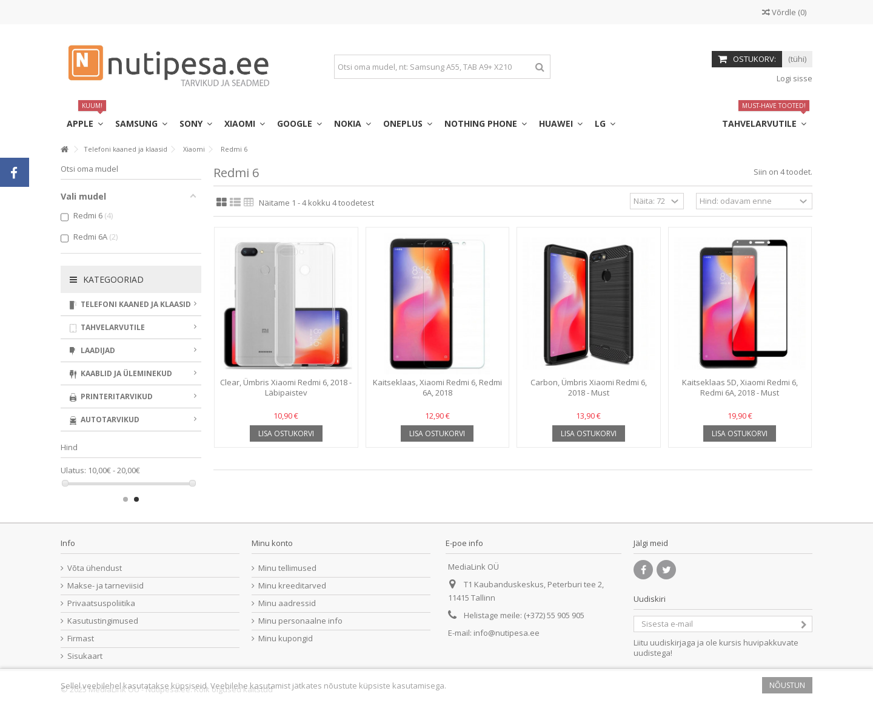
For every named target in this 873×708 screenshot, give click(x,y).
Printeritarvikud (133, 396)
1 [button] (125, 499)
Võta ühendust (94, 568)
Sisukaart (84, 656)
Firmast (80, 638)
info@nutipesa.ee (506, 632)
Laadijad (133, 350)
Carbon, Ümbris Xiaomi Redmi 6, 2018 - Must (588, 387)
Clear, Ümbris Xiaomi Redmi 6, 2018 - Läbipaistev (286, 387)
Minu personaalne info (300, 621)
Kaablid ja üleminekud (133, 373)
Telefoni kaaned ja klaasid (133, 304)
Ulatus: (73, 470)
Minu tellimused (287, 568)
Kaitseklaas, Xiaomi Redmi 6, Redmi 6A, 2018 (437, 387)
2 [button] (136, 499)
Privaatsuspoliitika (101, 603)
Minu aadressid (287, 603)
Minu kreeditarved (292, 586)
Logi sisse (793, 78)
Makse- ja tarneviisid (105, 586)
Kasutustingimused (102, 621)
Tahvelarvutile (133, 327)
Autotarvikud (133, 419)
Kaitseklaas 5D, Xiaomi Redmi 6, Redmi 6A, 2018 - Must (740, 387)
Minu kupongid (285, 638)
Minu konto (272, 543)
